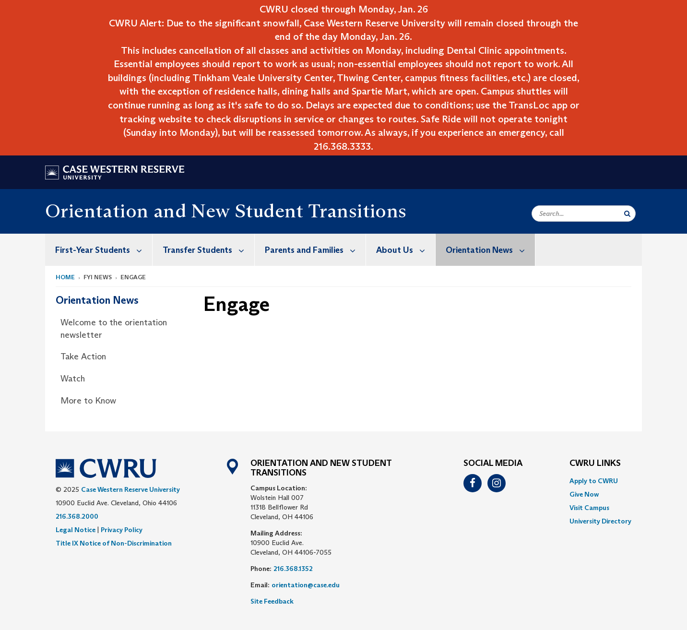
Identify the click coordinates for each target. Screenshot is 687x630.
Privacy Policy (121, 529)
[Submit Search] (627, 213)
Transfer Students (208, 250)
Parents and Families (315, 250)
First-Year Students (103, 250)
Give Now (584, 494)
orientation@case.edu (306, 585)
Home (65, 277)
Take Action (83, 356)
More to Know (88, 400)
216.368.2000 (77, 516)
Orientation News (490, 250)
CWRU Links (595, 463)
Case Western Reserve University (130, 489)
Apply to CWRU (593, 480)
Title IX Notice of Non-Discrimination (114, 543)
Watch (72, 378)
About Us (405, 250)
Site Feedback (272, 601)
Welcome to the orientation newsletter (113, 328)
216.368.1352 (293, 568)
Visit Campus (589, 507)
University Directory (600, 521)
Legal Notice (75, 529)
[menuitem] (99, 250)
